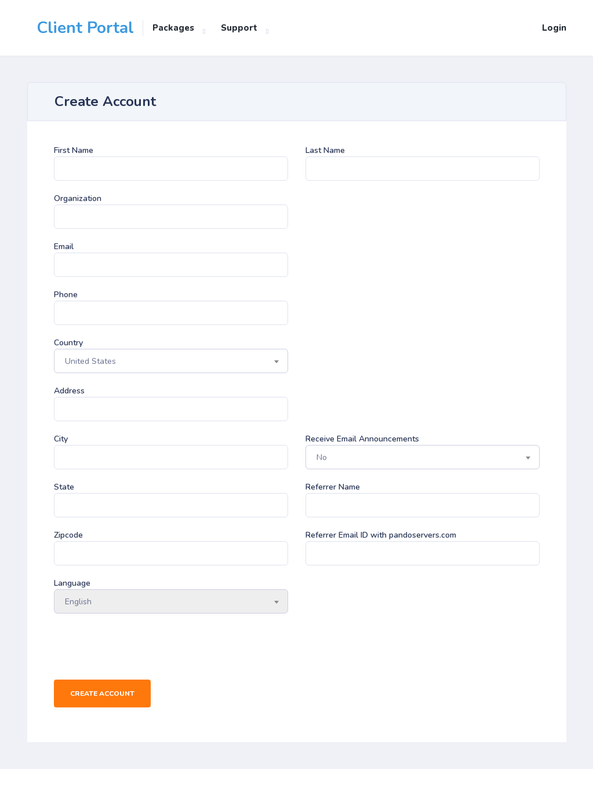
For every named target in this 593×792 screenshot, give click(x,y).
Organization (77, 198)
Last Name (325, 150)
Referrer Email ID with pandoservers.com (380, 535)
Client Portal (85, 28)
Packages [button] (173, 28)
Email (64, 246)
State (64, 486)
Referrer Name (332, 486)
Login (554, 28)
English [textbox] (78, 601)
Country (68, 342)
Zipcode (68, 535)
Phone (66, 294)
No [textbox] (321, 457)
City (61, 438)
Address (69, 390)
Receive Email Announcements (362, 438)
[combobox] (171, 361)
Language (72, 583)
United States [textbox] (90, 361)
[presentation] (142, 647)
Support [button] (239, 28)
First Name (73, 150)
